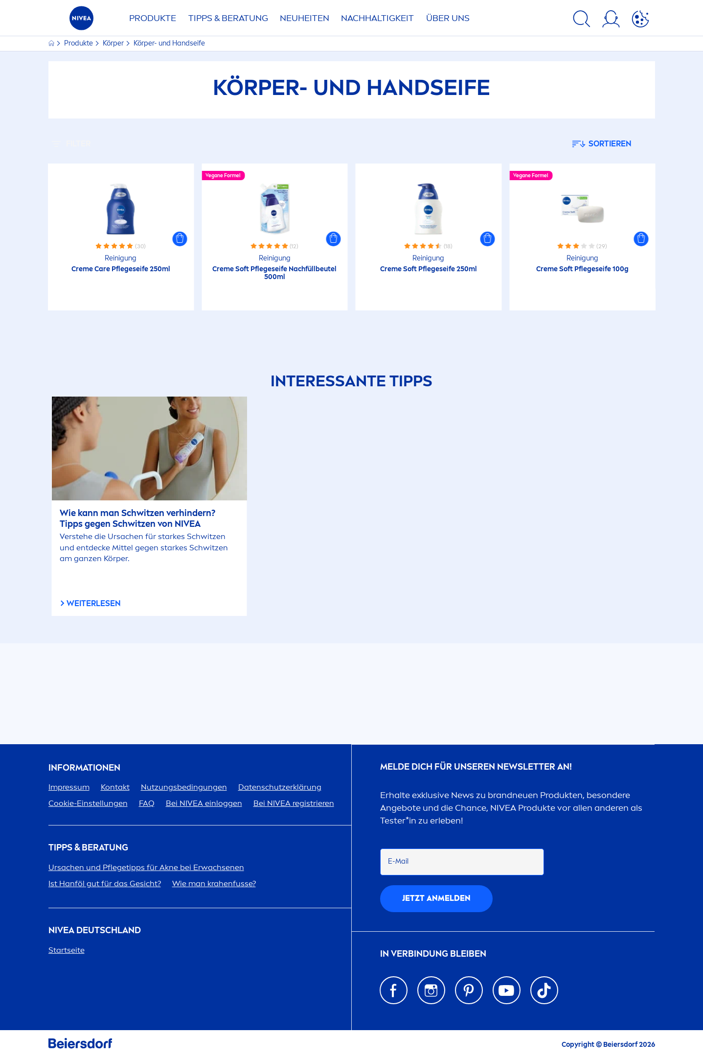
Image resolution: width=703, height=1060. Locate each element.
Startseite (66, 950)
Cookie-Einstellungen (88, 803)
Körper (114, 43)
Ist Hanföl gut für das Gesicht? (104, 883)
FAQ (147, 803)
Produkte (79, 43)
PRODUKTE (152, 18)
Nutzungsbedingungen (184, 787)
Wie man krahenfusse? (214, 883)
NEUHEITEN (304, 18)
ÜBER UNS (448, 18)
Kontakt (115, 787)
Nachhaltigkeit (377, 18)
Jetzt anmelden (436, 898)
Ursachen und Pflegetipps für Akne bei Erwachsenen (146, 867)
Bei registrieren (293, 803)
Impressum (69, 787)
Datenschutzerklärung (279, 787)
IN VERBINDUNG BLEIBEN (433, 954)
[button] (179, 239)
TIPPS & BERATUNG (228, 18)
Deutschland (94, 930)
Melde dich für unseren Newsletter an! (476, 767)
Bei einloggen (204, 803)
